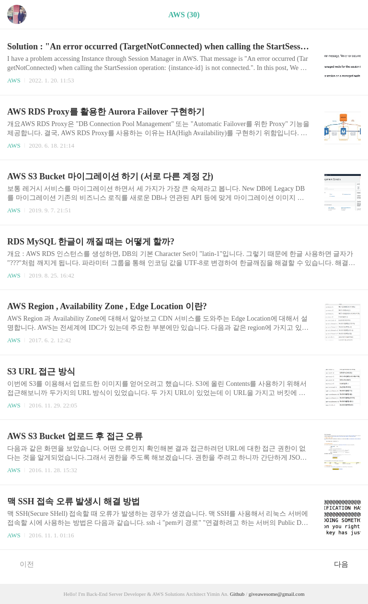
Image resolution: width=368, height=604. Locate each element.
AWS (14, 80)
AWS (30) (183, 15)
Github (238, 594)
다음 (346, 563)
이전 (22, 563)
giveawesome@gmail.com (277, 594)
